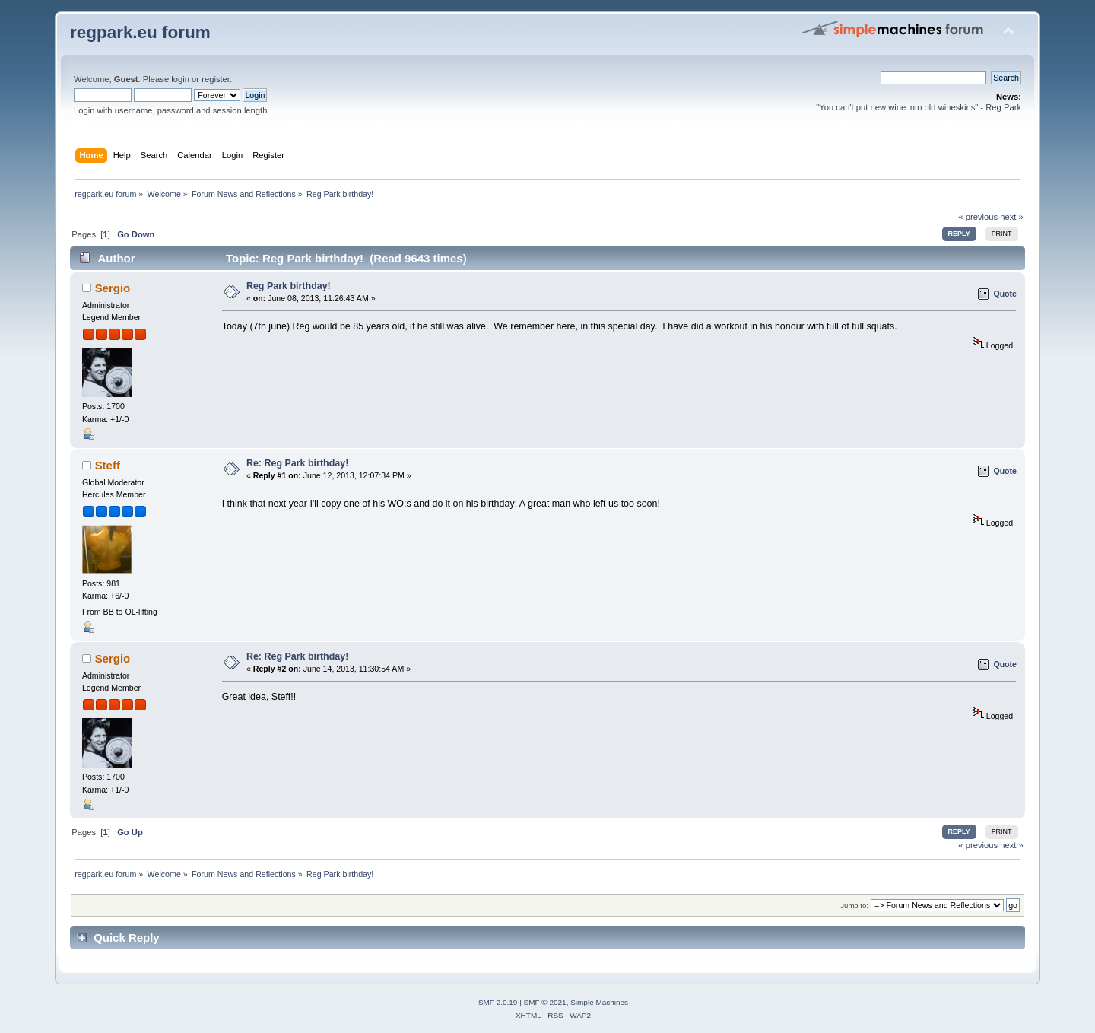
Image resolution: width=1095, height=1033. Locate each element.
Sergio (113, 287)
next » (1012, 216)
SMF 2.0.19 (498, 1002)
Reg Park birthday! (288, 286)
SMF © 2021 (545, 1002)
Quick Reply (127, 937)
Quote (1005, 293)
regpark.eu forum (140, 32)
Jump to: (854, 905)
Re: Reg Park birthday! (297, 463)
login (180, 79)
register (216, 79)
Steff (107, 465)
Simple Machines (599, 1002)
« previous (978, 216)
